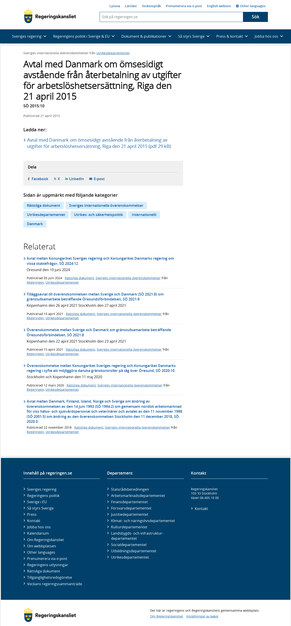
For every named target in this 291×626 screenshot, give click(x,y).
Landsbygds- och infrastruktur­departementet (137, 536)
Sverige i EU (37, 501)
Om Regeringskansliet (45, 539)
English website (219, 6)
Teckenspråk (151, 6)
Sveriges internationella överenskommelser (106, 205)
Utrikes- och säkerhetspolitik (98, 214)
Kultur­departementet (129, 527)
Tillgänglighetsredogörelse (49, 577)
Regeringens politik (43, 495)
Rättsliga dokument (43, 205)
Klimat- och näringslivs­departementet (143, 520)
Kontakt (33, 520)
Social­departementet (129, 544)
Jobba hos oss (39, 527)
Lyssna (114, 6)
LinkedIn (76, 178)
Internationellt (144, 214)
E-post (99, 178)
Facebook (40, 178)
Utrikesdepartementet (113, 53)
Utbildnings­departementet (133, 550)
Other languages (250, 6)
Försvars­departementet (131, 508)
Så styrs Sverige (40, 508)
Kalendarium (38, 533)
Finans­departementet (129, 501)
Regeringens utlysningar (47, 564)
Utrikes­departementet (130, 557)
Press (32, 514)
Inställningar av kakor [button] (202, 616)
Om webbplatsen (41, 546)
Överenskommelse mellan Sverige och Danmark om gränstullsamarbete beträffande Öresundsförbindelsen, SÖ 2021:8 (99, 332)
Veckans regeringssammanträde (54, 583)
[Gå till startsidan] (50, 16)
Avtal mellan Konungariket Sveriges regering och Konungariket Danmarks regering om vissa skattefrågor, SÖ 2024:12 (100, 261)
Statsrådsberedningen (130, 489)
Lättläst (131, 6)
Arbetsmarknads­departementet (138, 495)
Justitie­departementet (129, 514)
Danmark (35, 223)
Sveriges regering (42, 489)
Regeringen (35, 282)
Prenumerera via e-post (184, 6)
